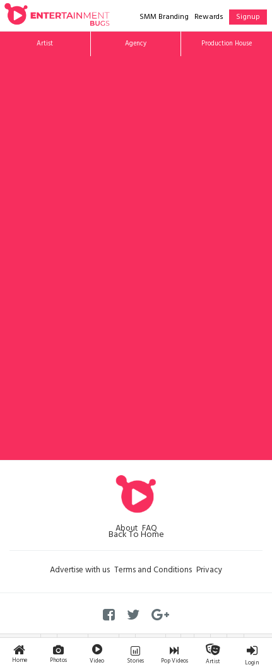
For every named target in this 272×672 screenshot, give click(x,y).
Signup (248, 18)
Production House (226, 44)
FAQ (149, 529)
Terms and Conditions (153, 571)
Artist (45, 44)
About (126, 529)
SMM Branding (164, 18)
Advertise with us (80, 571)
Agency (135, 44)
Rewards (208, 18)
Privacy (209, 571)
